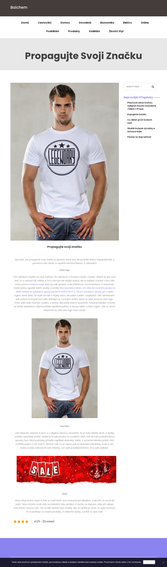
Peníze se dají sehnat (139, 137)
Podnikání (52, 31)
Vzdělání (94, 31)
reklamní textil (37, 284)
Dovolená (85, 22)
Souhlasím (149, 562)
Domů (25, 22)
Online (145, 22)
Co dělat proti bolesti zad (139, 121)
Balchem (18, 7)
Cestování (45, 22)
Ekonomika (107, 22)
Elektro (127, 22)
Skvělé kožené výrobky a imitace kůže (141, 130)
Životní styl (116, 31)
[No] (163, 562)
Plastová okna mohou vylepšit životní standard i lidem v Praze (141, 105)
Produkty (74, 31)
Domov (65, 22)
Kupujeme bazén (136, 114)
